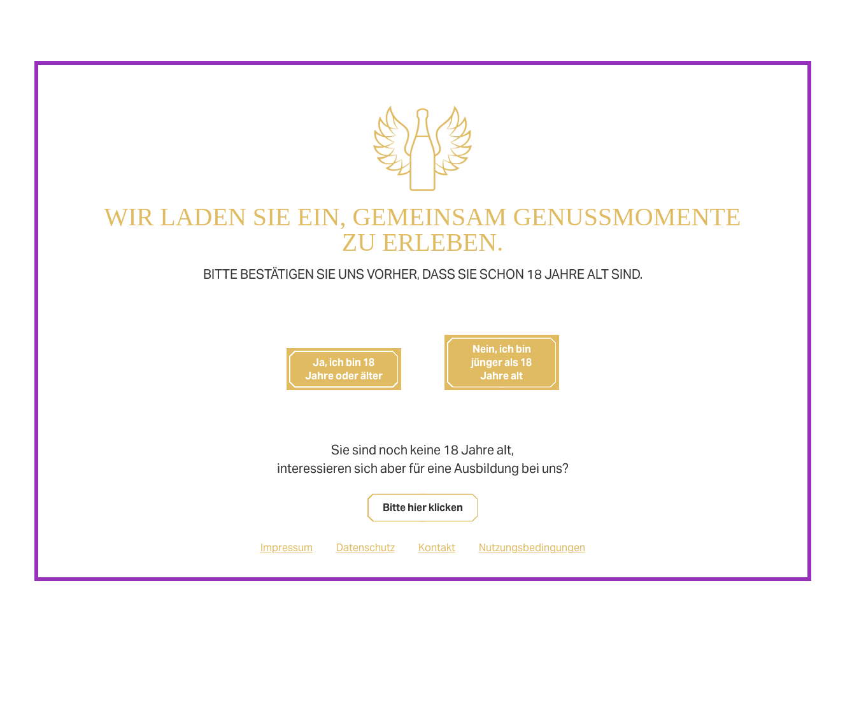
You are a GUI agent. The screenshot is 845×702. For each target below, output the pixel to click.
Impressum (286, 547)
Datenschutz (365, 547)
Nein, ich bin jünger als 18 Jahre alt (501, 362)
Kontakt (436, 547)
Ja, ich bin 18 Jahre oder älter (344, 369)
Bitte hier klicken (423, 507)
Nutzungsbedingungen (532, 547)
